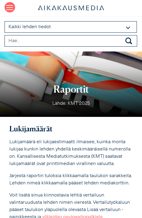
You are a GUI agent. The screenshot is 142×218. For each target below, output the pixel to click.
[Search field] (71, 41)
